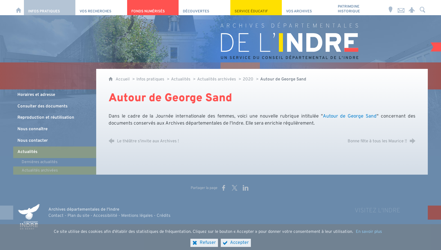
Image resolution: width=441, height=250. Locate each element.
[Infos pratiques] (49, 7)
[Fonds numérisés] (153, 7)
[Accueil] (18, 7)
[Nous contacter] (401, 7)
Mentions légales (137, 216)
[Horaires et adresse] (390, 7)
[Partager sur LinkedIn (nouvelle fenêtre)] (245, 188)
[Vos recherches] (101, 7)
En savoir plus (369, 239)
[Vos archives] (307, 7)
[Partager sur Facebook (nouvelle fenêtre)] (223, 188)
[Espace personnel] (411, 7)
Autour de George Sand (350, 116)
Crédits (163, 216)
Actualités (180, 79)
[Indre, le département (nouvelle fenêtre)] (28, 216)
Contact (56, 216)
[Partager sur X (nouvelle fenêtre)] (234, 188)
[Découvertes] (204, 7)
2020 (248, 79)
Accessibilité (105, 216)
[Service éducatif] (256, 7)
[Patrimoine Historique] (359, 7)
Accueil (123, 79)
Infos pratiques (150, 79)
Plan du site (78, 216)
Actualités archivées (216, 79)
